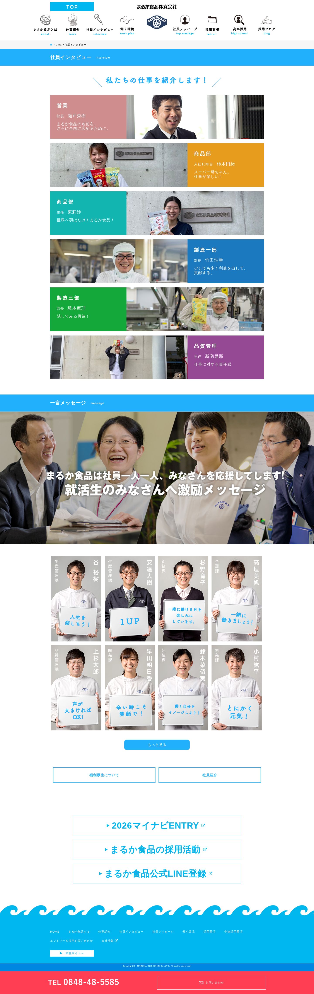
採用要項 (212, 23)
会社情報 (110, 940)
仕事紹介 (72, 23)
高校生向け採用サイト (239, 23)
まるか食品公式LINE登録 (156, 873)
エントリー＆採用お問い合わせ (71, 940)
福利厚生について (104, 775)
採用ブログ (266, 23)
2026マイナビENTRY (156, 825)
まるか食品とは (45, 23)
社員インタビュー (99, 23)
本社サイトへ (72, 953)
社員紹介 (209, 775)
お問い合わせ (211, 982)
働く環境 (127, 23)
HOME (55, 931)
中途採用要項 (233, 931)
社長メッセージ (184, 23)
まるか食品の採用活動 (156, 849)
